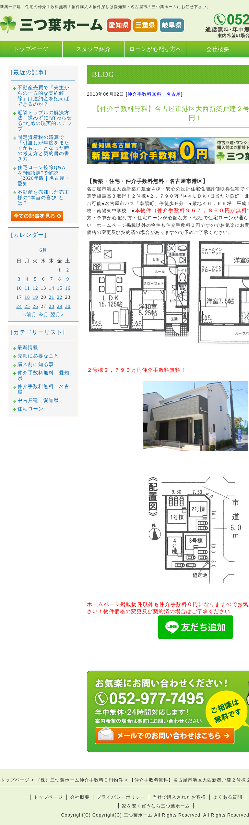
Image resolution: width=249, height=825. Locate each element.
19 (35, 297)
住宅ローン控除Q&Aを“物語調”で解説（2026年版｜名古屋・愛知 (44, 175)
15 (60, 288)
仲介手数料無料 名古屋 (154, 94)
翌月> (57, 314)
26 (35, 306)
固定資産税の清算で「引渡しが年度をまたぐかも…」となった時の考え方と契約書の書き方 (43, 148)
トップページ (31, 49)
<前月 (30, 314)
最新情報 (28, 347)
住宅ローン (30, 408)
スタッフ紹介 (93, 49)
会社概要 (218, 49)
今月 (43, 314)
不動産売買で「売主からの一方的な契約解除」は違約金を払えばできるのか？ (43, 95)
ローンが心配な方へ (155, 49)
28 (51, 306)
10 (19, 288)
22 (60, 297)
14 (51, 288)
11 (27, 288)
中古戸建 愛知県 (38, 400)
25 (27, 306)
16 (68, 288)
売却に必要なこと (38, 355)
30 (68, 306)
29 (60, 306)
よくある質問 (227, 797)
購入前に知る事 (36, 364)
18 (27, 297)
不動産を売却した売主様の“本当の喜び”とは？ (43, 197)
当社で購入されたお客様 (179, 797)
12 (35, 288)
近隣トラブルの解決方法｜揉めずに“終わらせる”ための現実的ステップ (45, 120)
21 (51, 297)
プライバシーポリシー (121, 797)
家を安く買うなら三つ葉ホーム (156, 805)
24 (19, 306)
